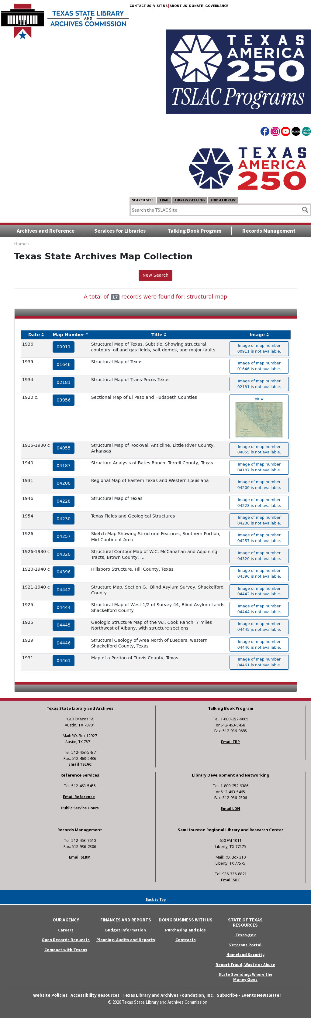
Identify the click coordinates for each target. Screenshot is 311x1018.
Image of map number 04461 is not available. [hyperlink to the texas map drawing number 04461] (259, 662)
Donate (196, 5)
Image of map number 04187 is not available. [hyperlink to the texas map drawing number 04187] (259, 467)
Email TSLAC (80, 764)
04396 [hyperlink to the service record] (64, 571)
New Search (155, 275)
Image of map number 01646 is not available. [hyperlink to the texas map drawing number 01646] (259, 366)
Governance (216, 5)
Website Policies (50, 995)
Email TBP (230, 741)
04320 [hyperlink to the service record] (64, 554)
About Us (178, 5)
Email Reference (79, 796)
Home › (22, 243)
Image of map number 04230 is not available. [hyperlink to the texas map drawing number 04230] (259, 520)
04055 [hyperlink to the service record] (64, 448)
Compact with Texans (65, 949)
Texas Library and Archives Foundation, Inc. (168, 995)
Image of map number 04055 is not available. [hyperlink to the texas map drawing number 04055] (259, 449)
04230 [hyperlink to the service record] (64, 518)
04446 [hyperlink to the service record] (64, 643)
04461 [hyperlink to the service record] (64, 660)
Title (156, 334)
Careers (66, 930)
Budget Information (125, 930)
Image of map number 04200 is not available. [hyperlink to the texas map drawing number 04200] (259, 485)
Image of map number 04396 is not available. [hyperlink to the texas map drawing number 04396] (259, 573)
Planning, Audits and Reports (125, 939)
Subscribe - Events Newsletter (249, 995)
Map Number (68, 334)
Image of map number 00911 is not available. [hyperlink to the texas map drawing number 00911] (259, 348)
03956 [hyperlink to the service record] (64, 400)
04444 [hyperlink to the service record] (64, 607)
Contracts (185, 939)
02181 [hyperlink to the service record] (64, 382)
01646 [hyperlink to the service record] (64, 364)
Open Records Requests (66, 939)
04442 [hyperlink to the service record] (64, 589)
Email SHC (230, 880)
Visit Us (160, 5)
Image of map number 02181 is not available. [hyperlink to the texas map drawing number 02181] (259, 384)
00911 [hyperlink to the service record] (64, 346)
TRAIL (164, 200)
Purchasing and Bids (185, 930)
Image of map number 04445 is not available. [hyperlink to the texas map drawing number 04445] (259, 626)
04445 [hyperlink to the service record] (64, 625)
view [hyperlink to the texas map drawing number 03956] (259, 417)
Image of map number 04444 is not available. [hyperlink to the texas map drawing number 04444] (259, 609)
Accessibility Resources (95, 995)
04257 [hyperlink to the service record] (64, 536)
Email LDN (230, 808)
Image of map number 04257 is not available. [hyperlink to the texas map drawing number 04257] (259, 538)
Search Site (143, 200)
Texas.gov (245, 935)
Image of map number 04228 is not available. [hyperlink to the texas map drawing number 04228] (259, 502)
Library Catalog (190, 200)
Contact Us (140, 5)
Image (257, 334)
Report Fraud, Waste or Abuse (245, 964)
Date (34, 334)
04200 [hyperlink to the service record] (64, 483)
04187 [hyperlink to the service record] (64, 465)
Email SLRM (80, 857)
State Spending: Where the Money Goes (245, 977)
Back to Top (156, 899)
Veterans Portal (245, 945)
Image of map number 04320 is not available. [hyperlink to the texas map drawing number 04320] (259, 556)
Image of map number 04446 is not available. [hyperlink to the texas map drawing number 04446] (259, 644)
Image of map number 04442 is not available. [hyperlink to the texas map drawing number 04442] (259, 591)
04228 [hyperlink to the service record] (64, 501)
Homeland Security (245, 954)
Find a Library (223, 200)
